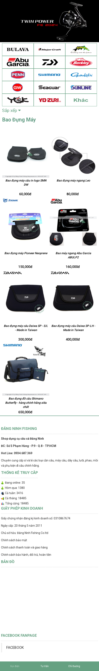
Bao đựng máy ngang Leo (73, 180)
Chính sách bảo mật (14, 540)
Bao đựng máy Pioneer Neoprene (25, 253)
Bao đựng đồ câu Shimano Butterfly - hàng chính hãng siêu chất (26, 402)
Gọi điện (14, 666)
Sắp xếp (11, 110)
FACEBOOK (15, 647)
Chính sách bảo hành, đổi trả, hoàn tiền (26, 554)
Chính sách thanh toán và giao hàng (24, 547)
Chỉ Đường (74, 666)
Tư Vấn (45, 666)
